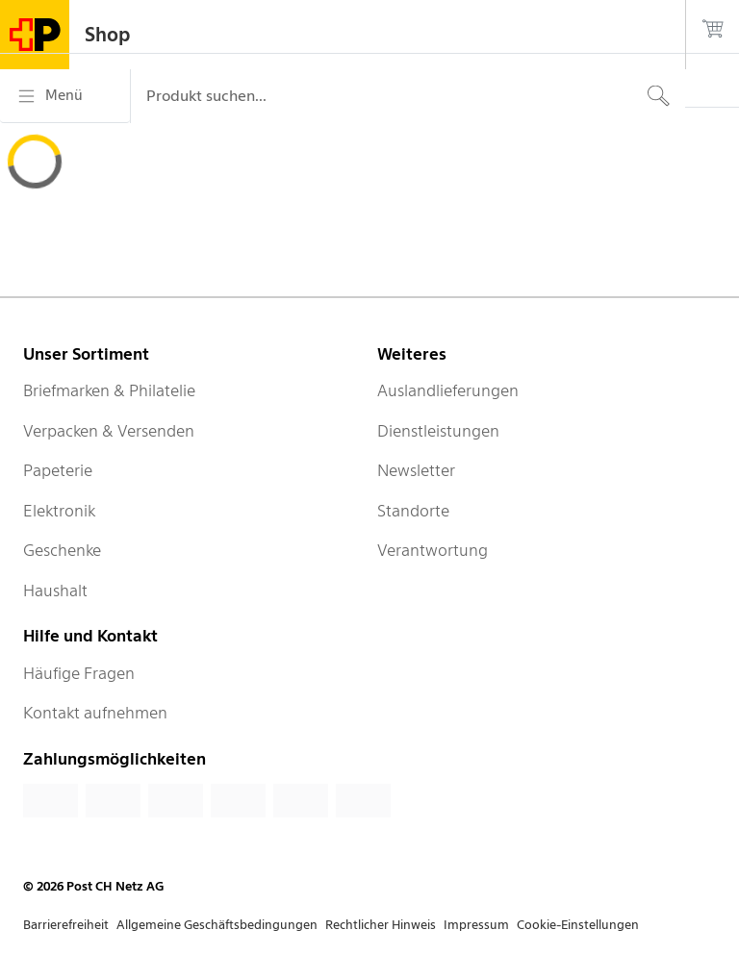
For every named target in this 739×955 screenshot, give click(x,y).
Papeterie (57, 470)
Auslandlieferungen (448, 390)
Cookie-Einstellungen (578, 924)
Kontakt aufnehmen (95, 712)
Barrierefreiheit (66, 924)
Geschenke (62, 550)
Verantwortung (432, 550)
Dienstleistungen (438, 430)
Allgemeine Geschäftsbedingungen (217, 924)
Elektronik (59, 510)
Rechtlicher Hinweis (380, 924)
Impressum (476, 924)
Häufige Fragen (79, 673)
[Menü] (65, 96)
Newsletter (416, 470)
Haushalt (55, 590)
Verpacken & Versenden (108, 430)
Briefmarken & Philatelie (109, 390)
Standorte (413, 510)
